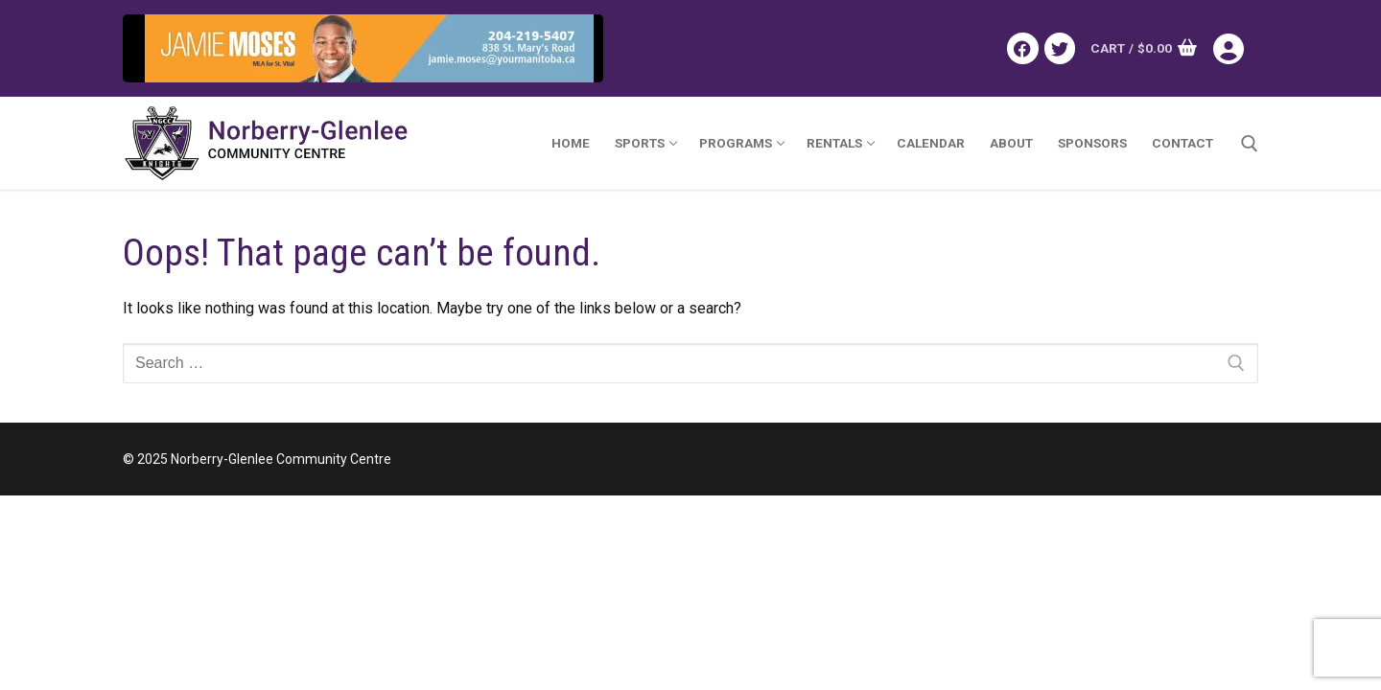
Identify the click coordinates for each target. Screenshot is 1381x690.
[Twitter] (1059, 48)
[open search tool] (1249, 143)
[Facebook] (1022, 48)
